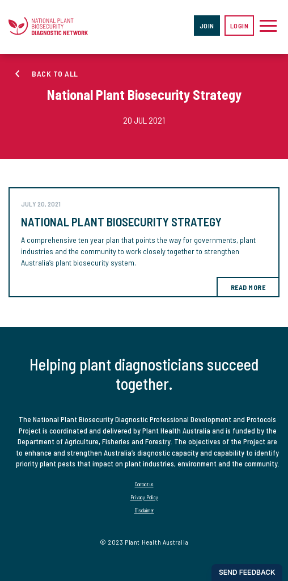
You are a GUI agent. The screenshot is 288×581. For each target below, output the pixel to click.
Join (207, 26)
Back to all (55, 73)
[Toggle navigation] (268, 25)
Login (239, 26)
